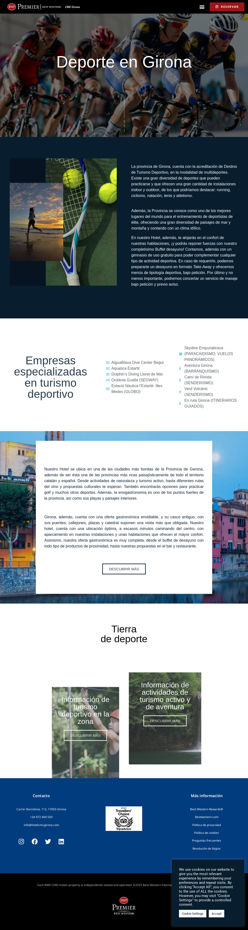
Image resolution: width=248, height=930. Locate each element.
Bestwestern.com (206, 817)
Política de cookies (206, 833)
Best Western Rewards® (206, 809)
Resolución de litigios (207, 848)
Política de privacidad (206, 825)
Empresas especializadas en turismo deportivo (50, 377)
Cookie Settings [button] (192, 913)
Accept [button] (216, 913)
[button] (202, 7)
